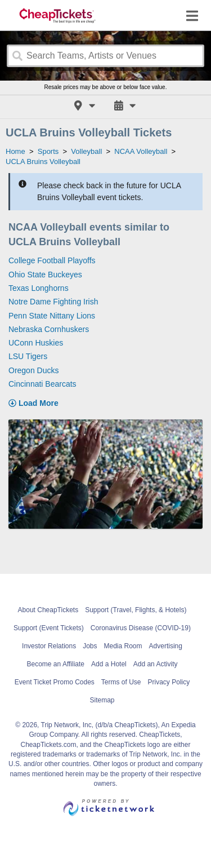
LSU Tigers (27, 356)
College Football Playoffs (52, 260)
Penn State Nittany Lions (51, 315)
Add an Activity (155, 664)
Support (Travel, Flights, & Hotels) (135, 610)
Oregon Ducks (33, 370)
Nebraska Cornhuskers (48, 329)
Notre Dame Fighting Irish (53, 301)
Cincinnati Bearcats (42, 383)
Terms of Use (121, 682)
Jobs (90, 646)
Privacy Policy (169, 682)
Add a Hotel (109, 664)
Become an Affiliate (56, 664)
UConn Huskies (35, 342)
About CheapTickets (48, 610)
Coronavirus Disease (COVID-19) (141, 628)
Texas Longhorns (38, 288)
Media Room (123, 646)
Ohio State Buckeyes (45, 274)
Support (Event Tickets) (49, 628)
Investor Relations (49, 646)
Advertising (165, 646)
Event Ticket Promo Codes (55, 682)
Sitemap (101, 700)
